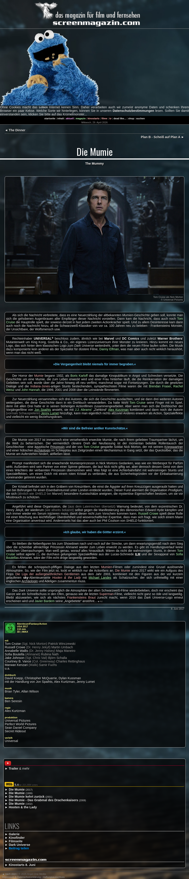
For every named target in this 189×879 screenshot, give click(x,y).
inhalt (60, 118)
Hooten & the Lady (23, 807)
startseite (49, 118)
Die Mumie (17, 789)
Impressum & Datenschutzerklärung (21, 877)
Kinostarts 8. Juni (22, 865)
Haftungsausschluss (54, 877)
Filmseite (16, 841)
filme (104, 118)
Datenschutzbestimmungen (133, 110)
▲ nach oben (9, 874)
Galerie (14, 834)
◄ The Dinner (15, 130)
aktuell (70, 118)
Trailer (13, 768)
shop (131, 118)
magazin (81, 118)
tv (110, 118)
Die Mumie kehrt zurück (27, 796)
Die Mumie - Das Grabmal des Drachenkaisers (43, 800)
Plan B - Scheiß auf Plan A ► (162, 137)
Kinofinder (17, 837)
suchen (140, 118)
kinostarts (93, 118)
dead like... (119, 118)
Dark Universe (19, 845)
